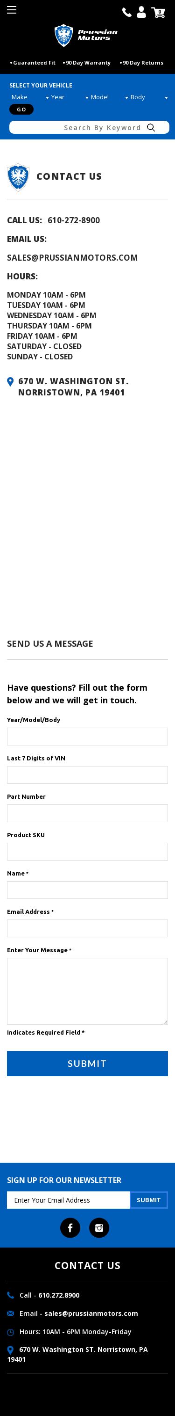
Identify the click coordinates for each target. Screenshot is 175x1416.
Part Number (26, 796)
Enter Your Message (39, 950)
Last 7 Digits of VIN (36, 758)
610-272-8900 (74, 220)
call (126, 12)
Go (21, 109)
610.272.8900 (58, 1295)
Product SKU (26, 835)
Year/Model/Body (33, 719)
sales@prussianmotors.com (72, 257)
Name (17, 873)
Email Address (30, 911)
